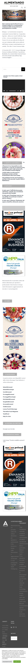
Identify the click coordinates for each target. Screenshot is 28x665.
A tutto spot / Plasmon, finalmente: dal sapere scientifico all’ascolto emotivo (13, 201)
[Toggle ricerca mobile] (22, 7)
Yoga (20, 55)
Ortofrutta (14, 52)
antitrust (22, 52)
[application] (13, 85)
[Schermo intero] (23, 91)
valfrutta (17, 55)
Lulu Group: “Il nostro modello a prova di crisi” (13, 440)
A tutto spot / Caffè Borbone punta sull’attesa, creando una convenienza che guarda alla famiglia (12, 191)
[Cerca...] (11, 69)
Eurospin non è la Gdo (9, 429)
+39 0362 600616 (4, 642)
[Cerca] (23, 69)
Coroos (5, 55)
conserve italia (13, 53)
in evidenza (9, 52)
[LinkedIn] (11, 627)
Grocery (4, 52)
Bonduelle (4, 53)
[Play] (4, 91)
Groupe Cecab (11, 55)
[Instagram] (13, 627)
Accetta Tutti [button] (17, 661)
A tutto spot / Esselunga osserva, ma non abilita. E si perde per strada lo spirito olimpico (12, 196)
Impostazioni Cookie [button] (7, 661)
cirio (9, 53)
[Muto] (20, 91)
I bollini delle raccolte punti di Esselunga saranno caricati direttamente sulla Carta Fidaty (11, 174)
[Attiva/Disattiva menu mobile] (25, 7)
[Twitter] (16, 627)
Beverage (23, 50)
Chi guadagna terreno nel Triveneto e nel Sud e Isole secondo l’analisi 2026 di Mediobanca (13, 179)
